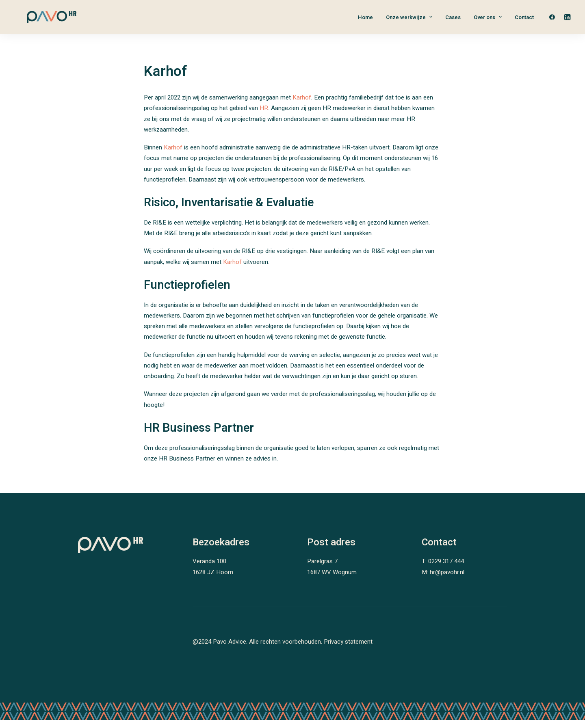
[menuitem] (365, 17)
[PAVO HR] (39, 17)
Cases (453, 17)
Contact (524, 17)
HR (264, 108)
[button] (553, 17)
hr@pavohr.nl (447, 572)
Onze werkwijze (409, 17)
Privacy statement (348, 641)
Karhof (301, 97)
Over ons (488, 17)
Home (365, 17)
